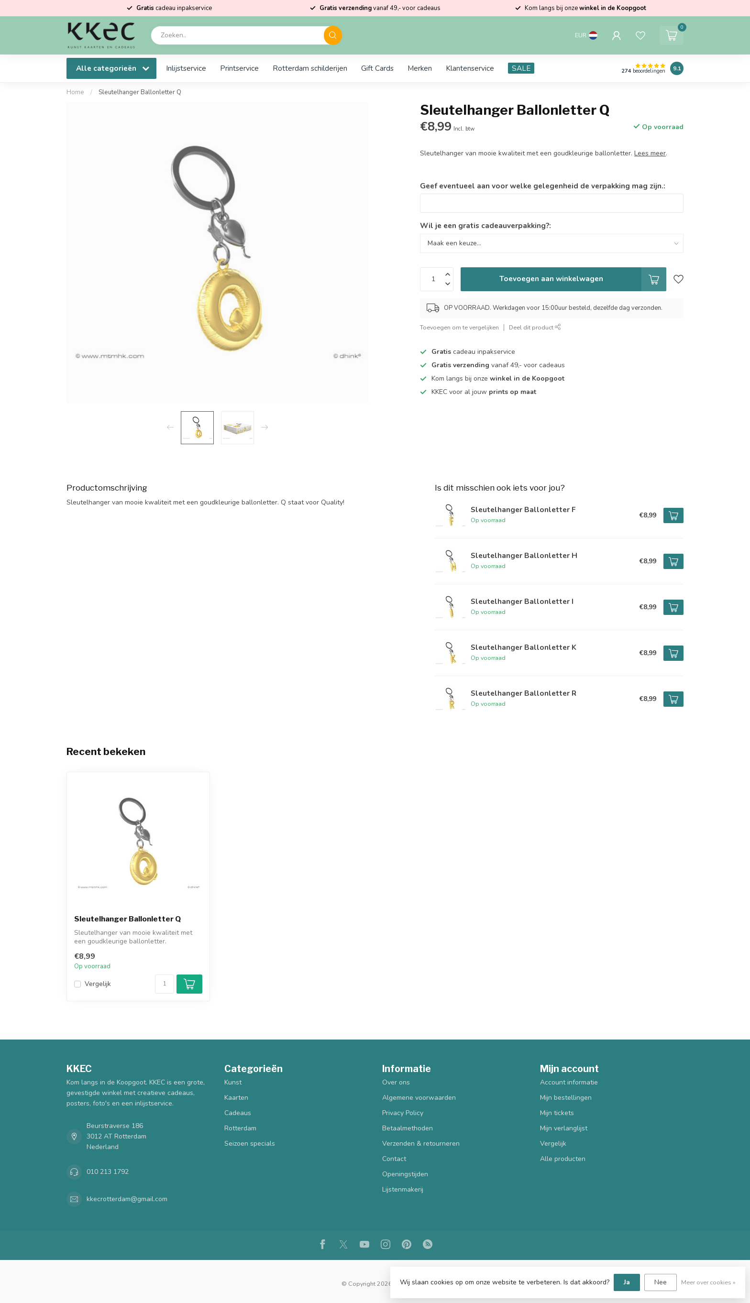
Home (75, 92)
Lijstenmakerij (402, 1189)
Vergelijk (98, 983)
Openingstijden (405, 1174)
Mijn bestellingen (566, 1097)
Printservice (239, 68)
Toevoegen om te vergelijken (459, 327)
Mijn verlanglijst (563, 1128)
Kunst (233, 1082)
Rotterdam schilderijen (310, 68)
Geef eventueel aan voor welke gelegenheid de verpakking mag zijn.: (542, 186)
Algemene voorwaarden (419, 1097)
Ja (627, 1282)
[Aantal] (164, 984)
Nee (660, 1282)
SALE (521, 68)
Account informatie (569, 1082)
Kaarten (236, 1097)
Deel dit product (535, 327)
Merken (420, 68)
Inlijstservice (186, 68)
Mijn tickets (557, 1112)
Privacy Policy (402, 1112)
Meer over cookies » (708, 1282)
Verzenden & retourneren (421, 1143)
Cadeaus (237, 1112)
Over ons (396, 1082)
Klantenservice (470, 68)
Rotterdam (240, 1128)
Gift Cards (377, 68)
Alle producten (562, 1158)
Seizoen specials (249, 1143)
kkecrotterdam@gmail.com (127, 1199)
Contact (394, 1158)
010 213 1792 (108, 1171)
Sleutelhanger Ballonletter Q (140, 92)
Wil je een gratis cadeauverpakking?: (485, 225)
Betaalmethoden (407, 1128)
